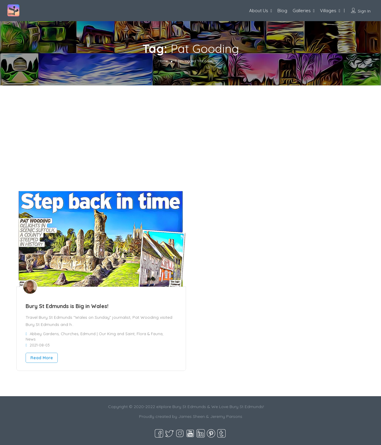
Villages (328, 10)
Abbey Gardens (44, 333)
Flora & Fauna (150, 333)
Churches (69, 333)
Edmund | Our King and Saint (107, 333)
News (30, 339)
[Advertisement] (190, 130)
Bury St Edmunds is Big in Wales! (67, 306)
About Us (258, 10)
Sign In (364, 11)
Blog (282, 10)
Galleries (302, 10)
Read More (41, 357)
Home (163, 61)
